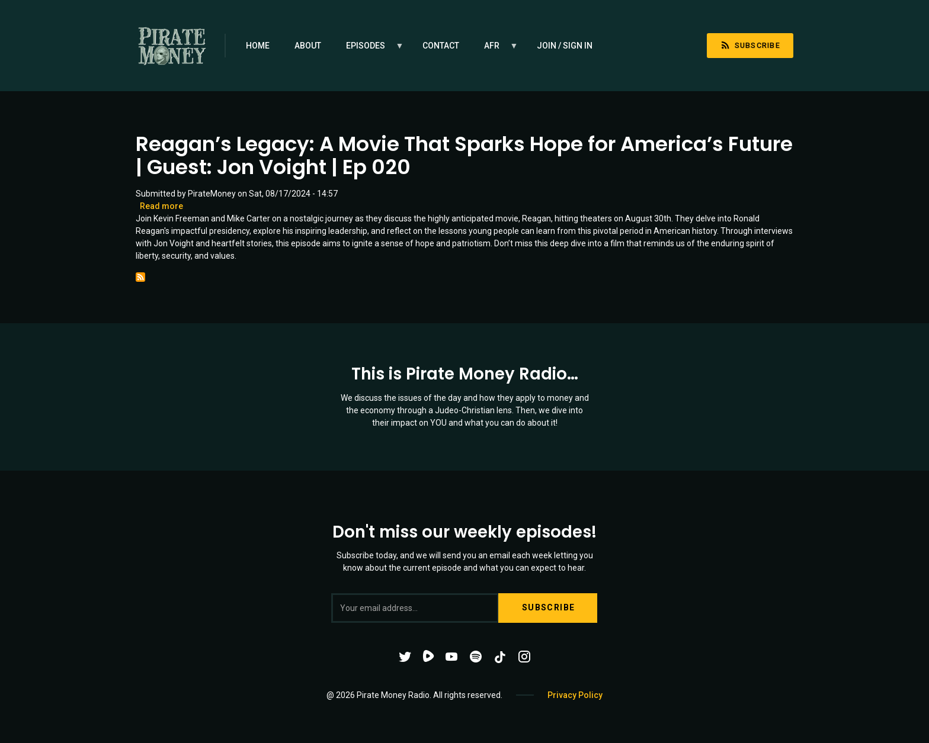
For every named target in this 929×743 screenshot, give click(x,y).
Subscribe (750, 45)
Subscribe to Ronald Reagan (140, 277)
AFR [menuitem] (495, 49)
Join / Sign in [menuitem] (564, 45)
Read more (161, 206)
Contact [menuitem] (440, 45)
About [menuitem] (307, 45)
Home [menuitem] (258, 45)
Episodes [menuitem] (369, 49)
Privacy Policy (575, 695)
